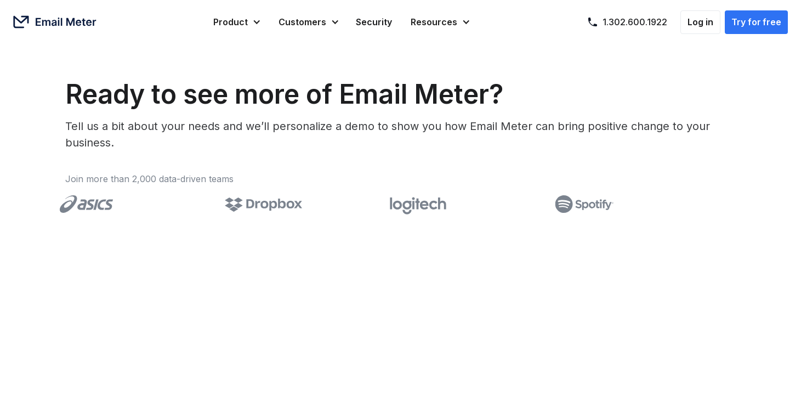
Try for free (756, 21)
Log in (700, 21)
